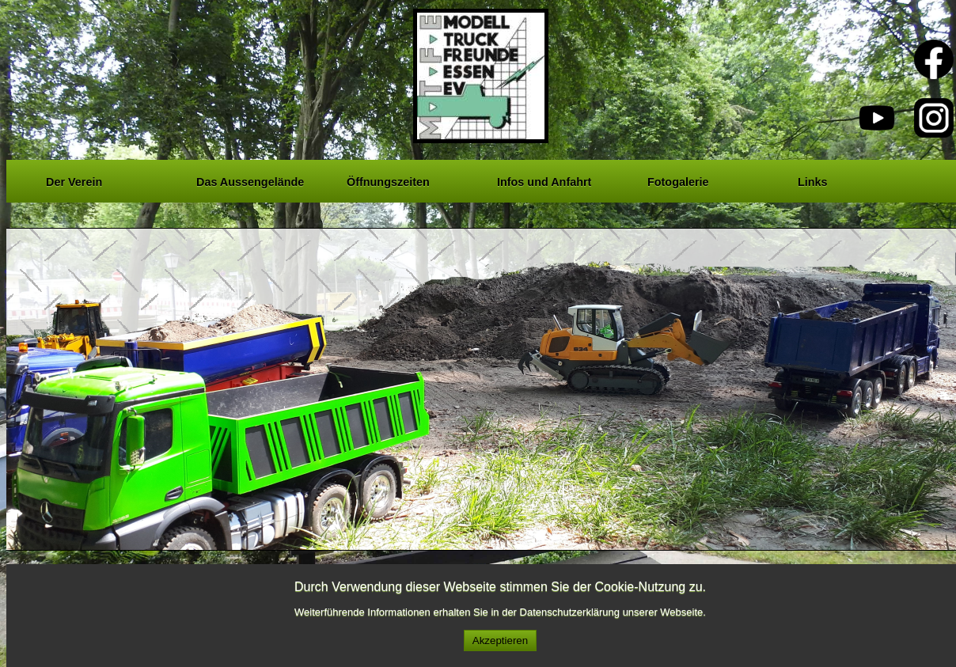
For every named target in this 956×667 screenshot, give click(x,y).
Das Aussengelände (250, 180)
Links (813, 180)
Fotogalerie (678, 180)
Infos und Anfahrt (544, 180)
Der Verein (74, 180)
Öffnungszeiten (388, 180)
